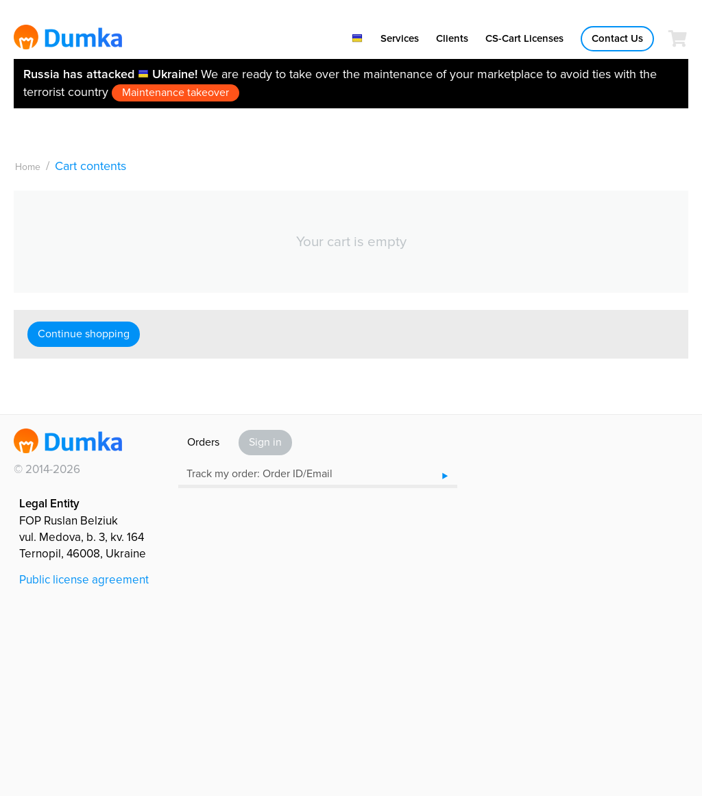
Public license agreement (84, 579)
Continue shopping (84, 334)
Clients (452, 38)
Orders (203, 442)
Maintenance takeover (175, 92)
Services (399, 38)
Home (27, 167)
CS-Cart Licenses (524, 38)
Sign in (265, 442)
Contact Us (617, 38)
